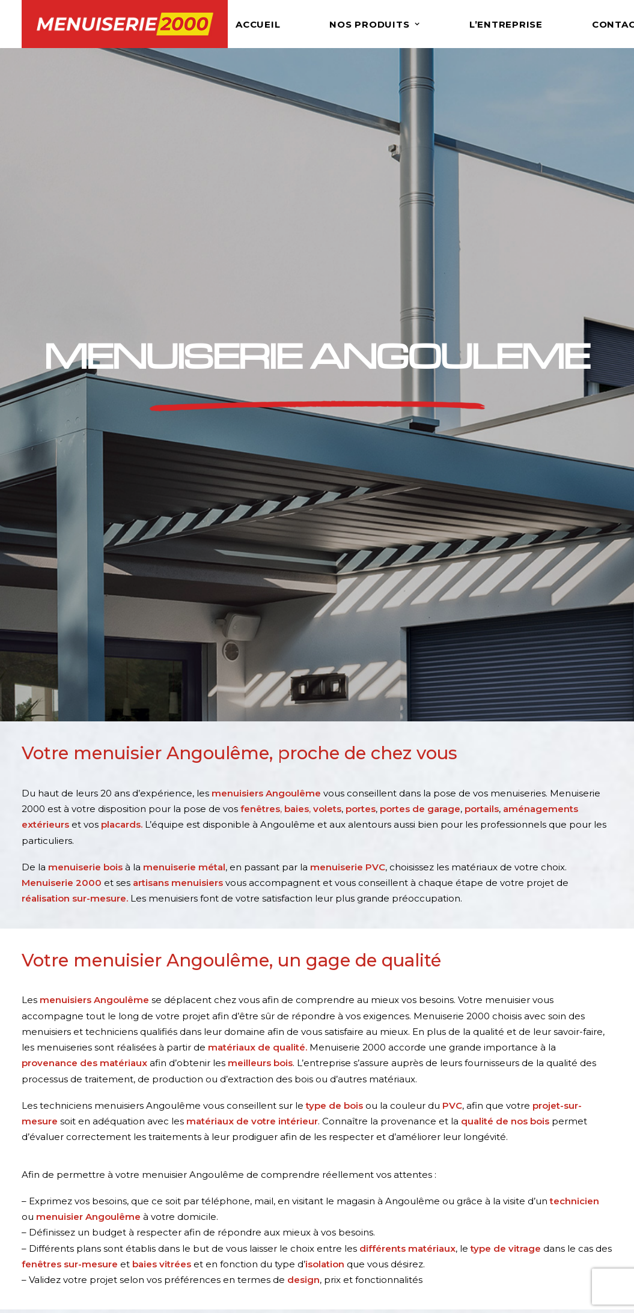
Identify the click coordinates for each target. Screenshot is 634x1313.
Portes (343, 1193)
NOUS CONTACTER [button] (112, 1036)
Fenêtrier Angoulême (531, 1178)
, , (275, 324)
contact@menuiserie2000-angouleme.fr (114, 986)
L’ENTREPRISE (506, 24)
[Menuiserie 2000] (125, 24)
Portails (345, 1225)
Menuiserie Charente (529, 1193)
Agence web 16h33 (496, 1299)
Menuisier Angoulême (532, 1162)
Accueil (258, 24)
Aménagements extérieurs (389, 1241)
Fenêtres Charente (524, 1209)
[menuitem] (277, 24)
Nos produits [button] (374, 24)
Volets (342, 1178)
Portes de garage (367, 1209)
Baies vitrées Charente (532, 1225)
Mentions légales (349, 1299)
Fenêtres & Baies (366, 1162)
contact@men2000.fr (96, 1220)
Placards (347, 1257)
